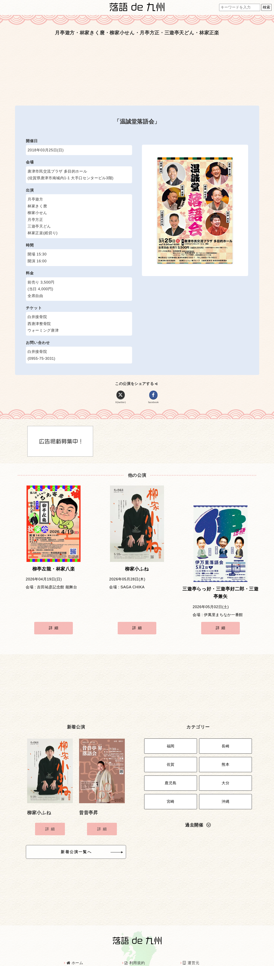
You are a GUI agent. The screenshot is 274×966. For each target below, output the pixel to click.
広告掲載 (76, 948)
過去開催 (198, 792)
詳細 (54, 611)
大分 (225, 754)
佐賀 (170, 738)
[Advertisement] (137, 71)
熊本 (225, 738)
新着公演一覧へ (83, 827)
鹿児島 (170, 754)
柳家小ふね (137, 572)
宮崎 (170, 770)
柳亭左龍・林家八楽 (53, 572)
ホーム (75, 936)
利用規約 (135, 936)
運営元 (191, 936)
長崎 (225, 721)
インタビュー (138, 948)
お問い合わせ (197, 948)
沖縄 (225, 770)
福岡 (170, 721)
